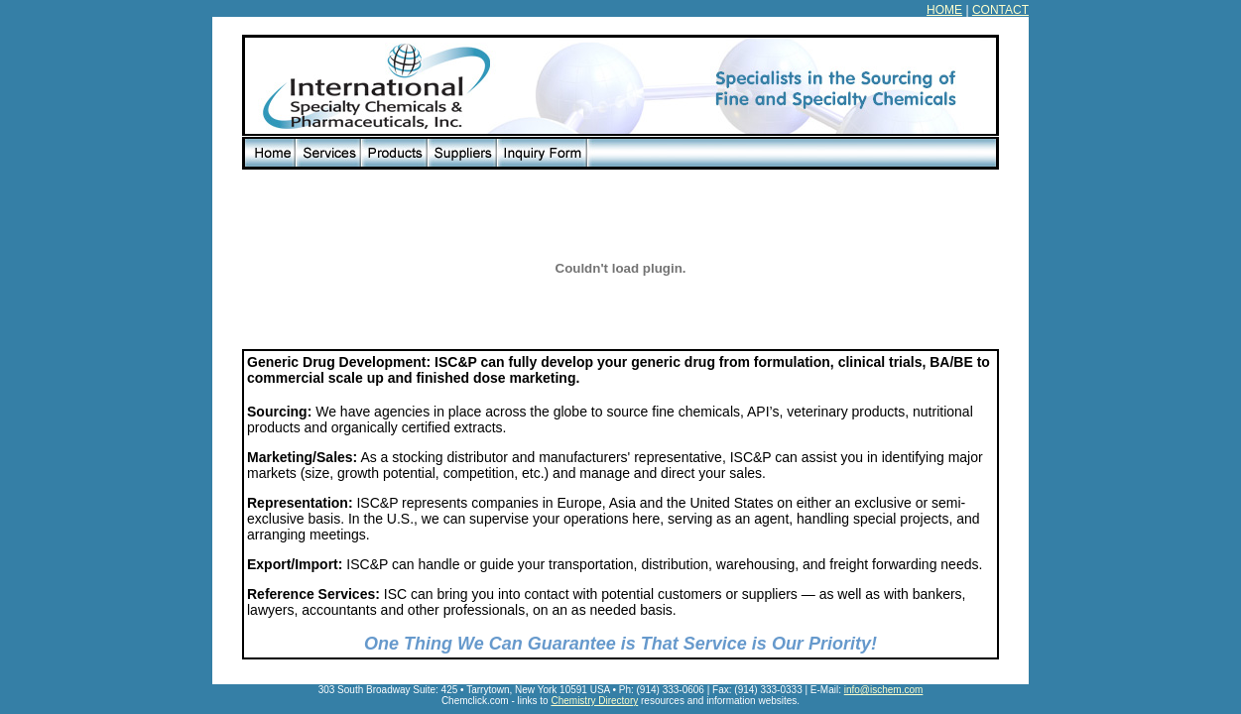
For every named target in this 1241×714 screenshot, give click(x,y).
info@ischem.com (884, 689)
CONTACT (1000, 10)
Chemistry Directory (594, 700)
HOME (944, 10)
